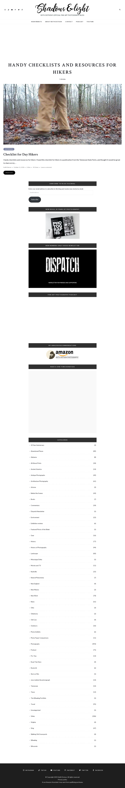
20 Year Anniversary (37, 445)
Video (33, 716)
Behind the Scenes (37, 493)
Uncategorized (35, 710)
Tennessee (34, 686)
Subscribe (34, 199)
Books (33, 499)
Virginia (33, 722)
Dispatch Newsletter (37, 511)
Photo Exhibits (35, 632)
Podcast (79, 21)
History (33, 541)
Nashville (34, 572)
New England (35, 584)
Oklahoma (34, 614)
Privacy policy (62, 780)
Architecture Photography (39, 481)
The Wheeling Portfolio (38, 698)
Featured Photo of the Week (40, 529)
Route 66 (34, 668)
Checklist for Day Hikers (20, 154)
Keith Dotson (7, 167)
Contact (69, 21)
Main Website (36, 21)
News (32, 602)
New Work (34, 596)
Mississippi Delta (36, 559)
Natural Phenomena (37, 578)
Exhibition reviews (37, 523)
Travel (33, 704)
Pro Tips (33, 656)
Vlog (32, 728)
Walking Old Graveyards (39, 734)
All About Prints (36, 463)
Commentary (35, 505)
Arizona (33, 487)
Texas (33, 692)
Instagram (5, 9)
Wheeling (34, 740)
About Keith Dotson (53, 21)
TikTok (8, 9)
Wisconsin (34, 746)
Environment (35, 517)
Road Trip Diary (36, 662)
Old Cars (34, 620)
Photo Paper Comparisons (39, 638)
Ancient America (36, 469)
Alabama (34, 457)
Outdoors (9, 149)
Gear (32, 535)
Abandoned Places (37, 451)
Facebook (22, 9)
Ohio (32, 608)
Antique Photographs (38, 475)
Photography (35, 644)
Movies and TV (36, 565)
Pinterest (15, 9)
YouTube (12, 9)
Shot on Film (35, 674)
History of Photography (38, 547)
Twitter (18, 9)
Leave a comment (46, 167)
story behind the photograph (40, 680)
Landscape (34, 553)
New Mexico (35, 590)
